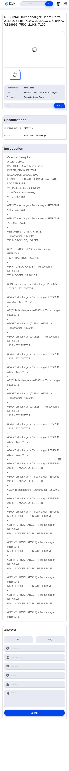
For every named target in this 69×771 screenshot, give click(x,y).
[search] (49, 3)
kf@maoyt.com (35, 744)
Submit (34, 712)
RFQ (59, 105)
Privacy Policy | (12, 762)
